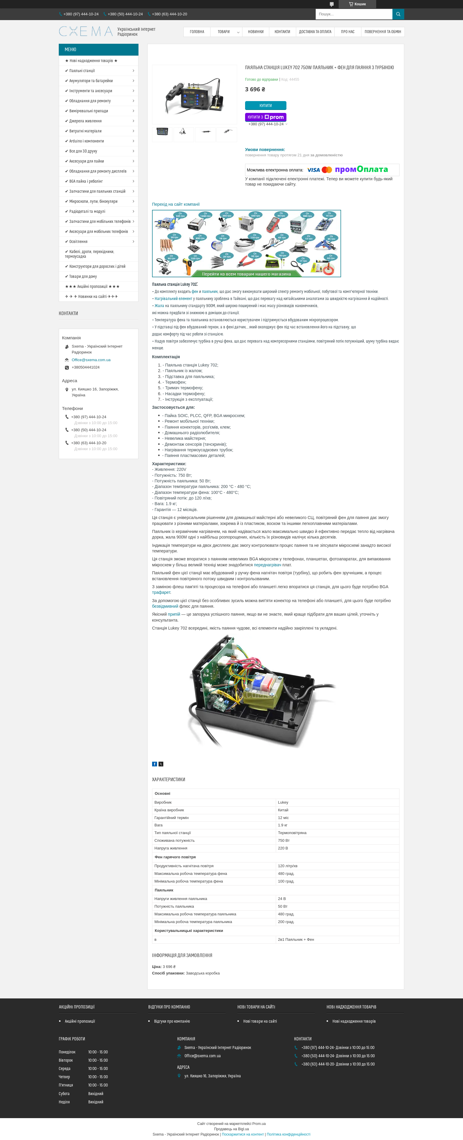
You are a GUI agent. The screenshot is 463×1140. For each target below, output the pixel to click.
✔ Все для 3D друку (81, 151)
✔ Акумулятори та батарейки (89, 81)
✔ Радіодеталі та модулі (85, 211)
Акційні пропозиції (80, 1021)
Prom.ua (259, 1124)
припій (174, 614)
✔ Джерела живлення (83, 121)
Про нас (348, 32)
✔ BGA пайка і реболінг (84, 181)
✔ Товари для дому (81, 276)
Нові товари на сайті (260, 1021)
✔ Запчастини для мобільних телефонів (98, 221)
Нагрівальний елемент (173, 298)
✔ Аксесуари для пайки (84, 161)
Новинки (256, 32)
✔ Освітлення (76, 241)
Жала (159, 306)
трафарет (161, 592)
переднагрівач (268, 564)
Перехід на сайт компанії (176, 204)
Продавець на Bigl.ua (231, 1129)
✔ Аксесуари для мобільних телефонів (96, 231)
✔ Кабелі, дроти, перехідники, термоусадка (89, 254)
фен (195, 291)
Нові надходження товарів (354, 1021)
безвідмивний (165, 606)
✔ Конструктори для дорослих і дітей (95, 266)
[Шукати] (398, 14)
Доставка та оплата (315, 32)
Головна (197, 32)
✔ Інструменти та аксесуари (88, 91)
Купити (266, 105)
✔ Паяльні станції (80, 71)
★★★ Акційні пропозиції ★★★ (92, 286)
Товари (224, 32)
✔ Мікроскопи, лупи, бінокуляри (91, 201)
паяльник (210, 291)
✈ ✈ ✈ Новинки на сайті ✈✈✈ (91, 296)
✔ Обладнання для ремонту (88, 101)
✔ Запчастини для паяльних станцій (95, 191)
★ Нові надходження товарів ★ (91, 61)
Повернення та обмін (383, 32)
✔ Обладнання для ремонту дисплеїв (96, 171)
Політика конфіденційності (288, 1134)
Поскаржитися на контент (243, 1134)
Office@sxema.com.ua (91, 360)
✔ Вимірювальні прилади (86, 111)
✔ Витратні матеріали (83, 131)
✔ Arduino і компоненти (84, 141)
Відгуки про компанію (172, 1021)
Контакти (282, 32)
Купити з (266, 117)
